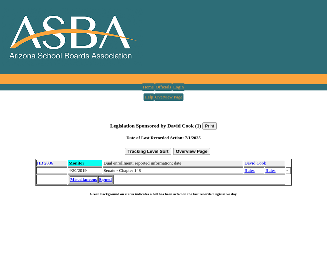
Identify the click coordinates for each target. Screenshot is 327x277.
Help (149, 96)
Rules (249, 170)
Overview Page (168, 96)
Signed (105, 179)
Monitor (76, 163)
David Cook (255, 163)
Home (148, 86)
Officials (163, 86)
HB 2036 (45, 163)
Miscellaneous (83, 179)
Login (178, 86)
